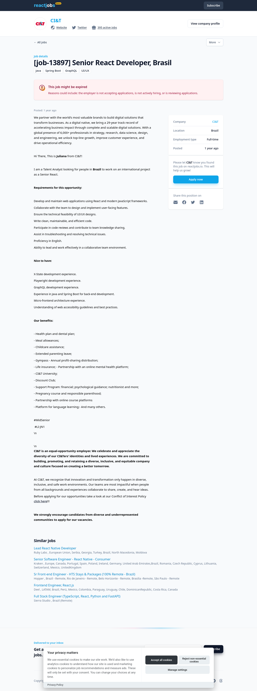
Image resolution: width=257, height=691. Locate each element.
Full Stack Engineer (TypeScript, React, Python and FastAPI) (77, 596)
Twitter (82, 27)
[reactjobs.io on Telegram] (213, 680)
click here (40, 501)
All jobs (40, 42)
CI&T (55, 20)
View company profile (205, 23)
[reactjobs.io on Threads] (221, 680)
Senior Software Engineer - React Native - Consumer (72, 559)
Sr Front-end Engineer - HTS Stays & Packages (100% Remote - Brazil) (84, 574)
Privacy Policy (55, 684)
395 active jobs (107, 27)
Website (61, 27)
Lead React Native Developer (55, 548)
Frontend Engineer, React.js (54, 585)
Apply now (196, 179)
